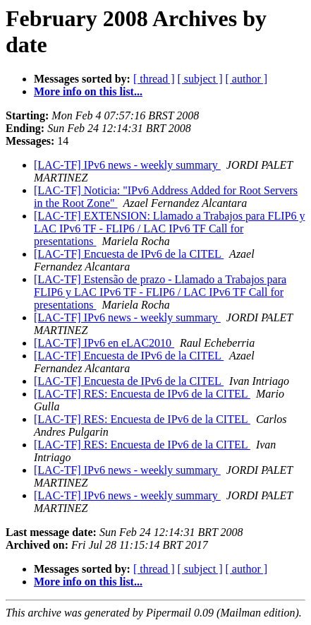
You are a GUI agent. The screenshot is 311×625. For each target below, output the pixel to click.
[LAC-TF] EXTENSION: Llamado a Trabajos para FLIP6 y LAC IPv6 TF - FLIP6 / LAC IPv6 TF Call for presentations (169, 228)
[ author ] (247, 79)
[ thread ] (154, 79)
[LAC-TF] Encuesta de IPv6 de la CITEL (129, 254)
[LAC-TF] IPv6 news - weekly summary (127, 165)
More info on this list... (88, 91)
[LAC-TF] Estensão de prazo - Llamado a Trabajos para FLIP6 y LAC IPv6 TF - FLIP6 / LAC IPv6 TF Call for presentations (160, 292)
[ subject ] (200, 79)
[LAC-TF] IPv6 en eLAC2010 (104, 343)
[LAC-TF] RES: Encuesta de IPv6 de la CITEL (142, 394)
